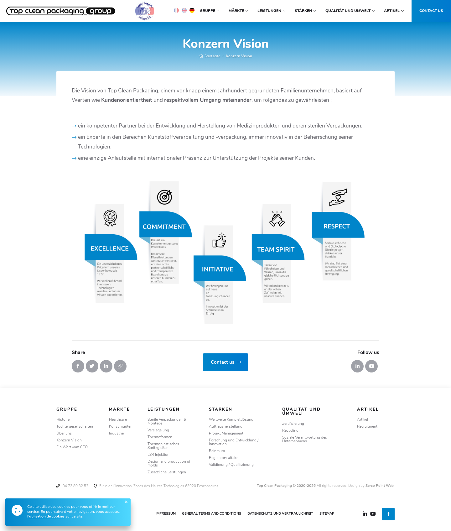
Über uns (64, 433)
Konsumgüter (120, 427)
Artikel (362, 420)
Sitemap (326, 514)
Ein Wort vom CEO (72, 447)
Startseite (209, 56)
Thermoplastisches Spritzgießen (163, 446)
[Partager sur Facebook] (78, 366)
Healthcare (118, 420)
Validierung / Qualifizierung (231, 465)
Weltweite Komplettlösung (231, 420)
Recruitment (367, 427)
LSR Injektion (158, 455)
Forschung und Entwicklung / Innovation (233, 442)
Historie (63, 420)
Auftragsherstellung (225, 427)
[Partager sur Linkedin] (106, 366)
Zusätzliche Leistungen (167, 472)
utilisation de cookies (47, 516)
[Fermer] (126, 502)
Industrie (116, 433)
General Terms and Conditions (211, 514)
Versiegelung (158, 430)
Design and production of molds (169, 463)
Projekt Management (226, 433)
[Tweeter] (92, 366)
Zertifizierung (293, 424)
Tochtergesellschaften (74, 427)
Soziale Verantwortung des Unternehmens (304, 439)
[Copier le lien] (120, 366)
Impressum (166, 514)
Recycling (290, 431)
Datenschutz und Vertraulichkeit (280, 514)
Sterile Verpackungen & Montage (167, 421)
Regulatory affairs (223, 458)
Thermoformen (160, 437)
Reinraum (217, 451)
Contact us (431, 11)
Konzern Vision (239, 56)
